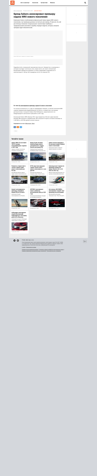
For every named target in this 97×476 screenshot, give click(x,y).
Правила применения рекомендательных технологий (34, 251)
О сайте (23, 247)
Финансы (52, 2)
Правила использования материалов (30, 249)
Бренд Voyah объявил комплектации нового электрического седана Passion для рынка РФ (37, 145)
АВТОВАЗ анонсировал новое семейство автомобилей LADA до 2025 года (38, 192)
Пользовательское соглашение (54, 251)
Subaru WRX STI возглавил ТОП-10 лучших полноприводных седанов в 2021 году (19, 145)
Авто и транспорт (25, 2)
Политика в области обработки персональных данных (51, 249)
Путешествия (44, 2)
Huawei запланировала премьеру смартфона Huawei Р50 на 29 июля (18, 191)
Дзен (33, 123)
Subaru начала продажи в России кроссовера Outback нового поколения (57, 144)
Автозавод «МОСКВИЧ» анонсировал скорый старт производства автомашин (56, 191)
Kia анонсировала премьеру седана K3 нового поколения (35, 105)
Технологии (35, 2)
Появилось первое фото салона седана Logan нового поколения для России (19, 168)
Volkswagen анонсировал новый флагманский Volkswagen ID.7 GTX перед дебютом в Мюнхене (19, 215)
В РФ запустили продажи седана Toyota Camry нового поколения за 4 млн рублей (38, 168)
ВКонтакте (28, 123)
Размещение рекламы (31, 247)
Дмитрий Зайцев (38, 10)
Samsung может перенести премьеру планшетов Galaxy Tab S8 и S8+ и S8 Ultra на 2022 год (56, 168)
